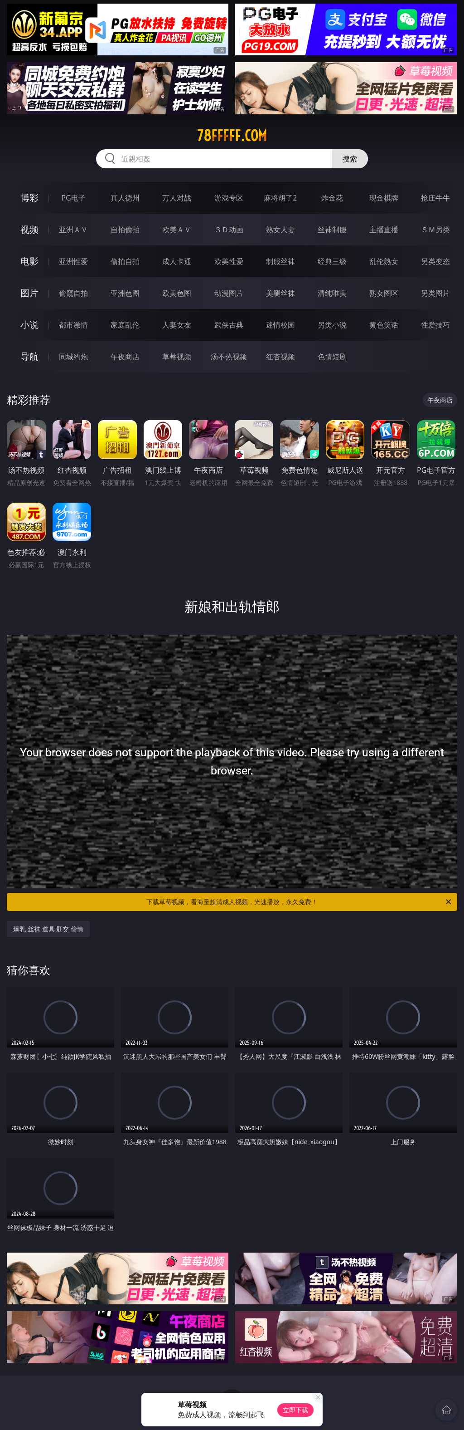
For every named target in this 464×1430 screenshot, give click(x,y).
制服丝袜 (280, 261)
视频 (29, 229)
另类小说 (332, 325)
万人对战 (176, 198)
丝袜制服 (332, 230)
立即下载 (295, 1410)
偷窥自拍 (73, 293)
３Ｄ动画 (228, 230)
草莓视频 (176, 357)
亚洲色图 (125, 293)
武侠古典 (228, 325)
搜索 (350, 159)
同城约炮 (73, 357)
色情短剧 (332, 357)
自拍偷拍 (125, 230)
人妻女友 (176, 325)
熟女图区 (383, 293)
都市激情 (73, 325)
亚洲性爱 (73, 261)
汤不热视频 (229, 357)
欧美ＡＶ (176, 230)
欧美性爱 (228, 261)
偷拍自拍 (125, 261)
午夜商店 (125, 357)
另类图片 (435, 293)
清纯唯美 (332, 293)
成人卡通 (176, 261)
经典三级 (332, 261)
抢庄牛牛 (435, 198)
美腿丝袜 (280, 293)
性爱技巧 (435, 325)
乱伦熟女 (383, 261)
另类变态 (435, 261)
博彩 (29, 197)
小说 (29, 324)
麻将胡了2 (280, 198)
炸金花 (332, 198)
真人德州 (125, 198)
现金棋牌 (383, 198)
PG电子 (73, 198)
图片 (29, 293)
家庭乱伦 (125, 325)
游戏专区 (228, 198)
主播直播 (383, 230)
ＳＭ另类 (435, 230)
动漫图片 (228, 293)
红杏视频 (280, 357)
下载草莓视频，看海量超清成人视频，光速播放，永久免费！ (299, 901)
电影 (29, 261)
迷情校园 (280, 325)
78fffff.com (232, 136)
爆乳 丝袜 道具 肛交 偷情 (48, 929)
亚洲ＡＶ (73, 230)
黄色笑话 (383, 325)
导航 (29, 356)
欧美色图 (176, 293)
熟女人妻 (280, 230)
